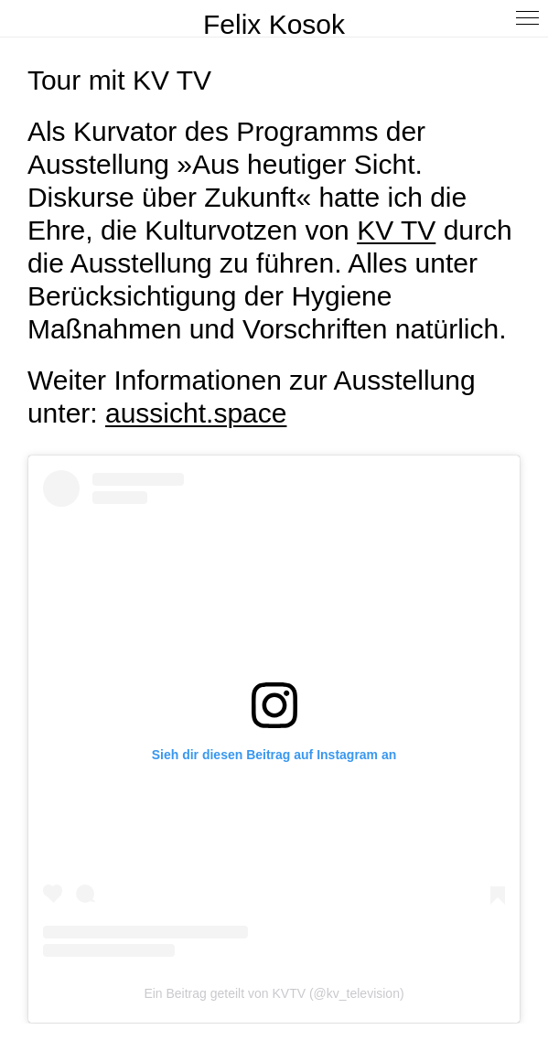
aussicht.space (195, 413)
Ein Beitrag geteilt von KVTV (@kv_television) (273, 993)
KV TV (396, 230)
